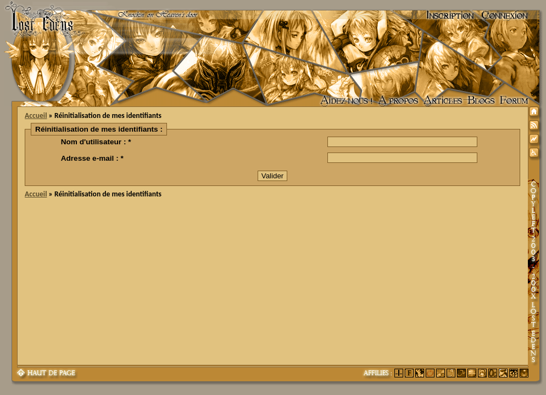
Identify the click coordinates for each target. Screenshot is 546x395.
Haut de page (46, 373)
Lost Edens (38, 15)
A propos (398, 100)
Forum (514, 100)
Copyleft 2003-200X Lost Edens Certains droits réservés (533, 272)
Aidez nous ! (346, 100)
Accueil (36, 115)
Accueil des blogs (481, 100)
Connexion (505, 15)
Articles (443, 100)
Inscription (450, 15)
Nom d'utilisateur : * (96, 142)
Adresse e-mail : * (92, 158)
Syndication (535, 127)
